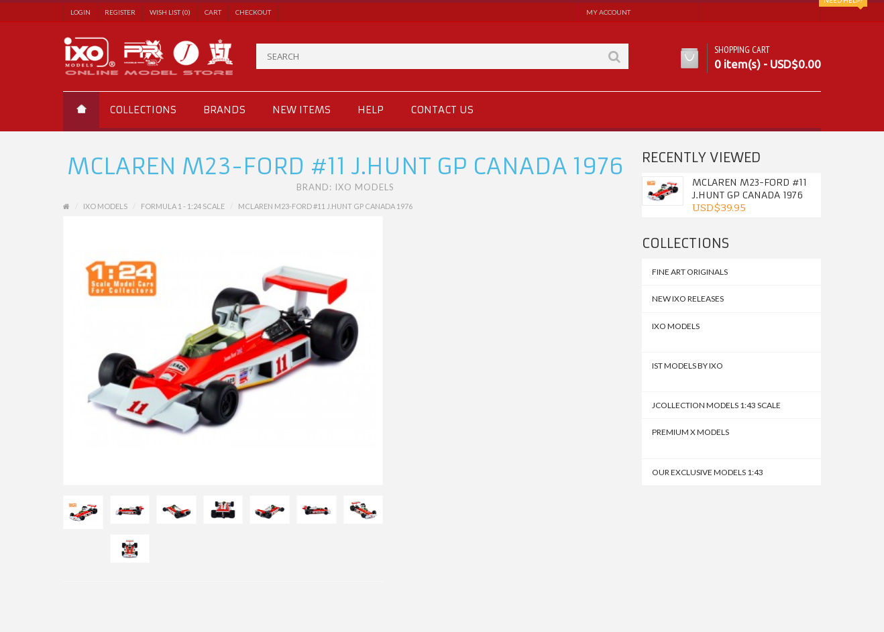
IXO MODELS (676, 326)
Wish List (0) (170, 12)
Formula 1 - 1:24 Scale (183, 206)
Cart (213, 12)
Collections (142, 109)
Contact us (442, 109)
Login (80, 12)
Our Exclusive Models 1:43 (707, 472)
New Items (301, 109)
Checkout (253, 12)
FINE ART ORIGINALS (690, 272)
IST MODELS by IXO (687, 366)
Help (370, 109)
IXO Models (364, 187)
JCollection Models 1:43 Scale (716, 405)
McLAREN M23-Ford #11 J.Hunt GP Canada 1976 (749, 188)
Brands (224, 109)
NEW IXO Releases (688, 299)
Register (120, 12)
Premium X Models (690, 432)
